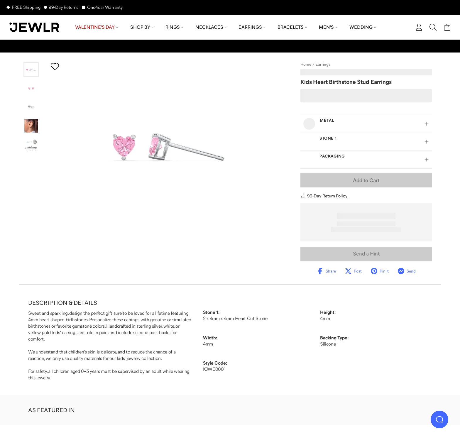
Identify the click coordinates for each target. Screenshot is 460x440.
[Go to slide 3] (31, 107)
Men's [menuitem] (328, 27)
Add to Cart (366, 180)
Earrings (322, 64)
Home (305, 64)
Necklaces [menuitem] (211, 27)
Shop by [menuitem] (142, 27)
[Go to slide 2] (31, 88)
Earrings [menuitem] (252, 27)
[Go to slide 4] (31, 125)
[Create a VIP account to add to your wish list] (54, 66)
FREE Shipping (26, 7)
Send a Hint (366, 253)
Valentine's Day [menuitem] (96, 27)
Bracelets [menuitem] (292, 27)
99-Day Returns (63, 7)
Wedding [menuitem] (362, 27)
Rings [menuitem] (174, 27)
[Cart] (447, 27)
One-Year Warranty (105, 7)
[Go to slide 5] (31, 144)
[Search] (433, 27)
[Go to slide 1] (31, 69)
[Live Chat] (439, 419)
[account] (418, 27)
